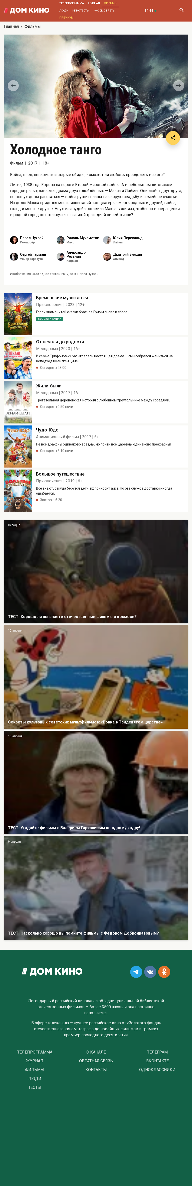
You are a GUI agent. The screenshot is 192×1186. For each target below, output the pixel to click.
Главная (11, 26)
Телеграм (157, 1052)
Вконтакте (157, 1061)
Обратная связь (96, 1061)
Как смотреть (104, 10)
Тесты (34, 1087)
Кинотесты (80, 10)
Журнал (94, 3)
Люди (63, 10)
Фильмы (110, 3)
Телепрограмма (71, 3)
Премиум (66, 17)
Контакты (96, 1070)
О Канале (96, 1052)
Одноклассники (157, 1070)
